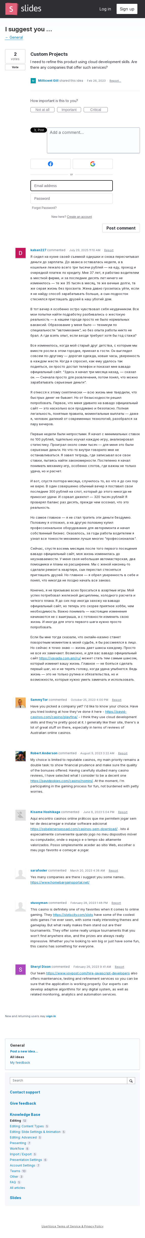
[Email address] (71, 185)
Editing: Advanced (23, 1137)
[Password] (71, 198)
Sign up (127, 8)
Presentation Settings (26, 1160)
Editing (15, 1120)
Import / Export (21, 1154)
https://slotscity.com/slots (73, 915)
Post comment (121, 228)
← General (14, 37)
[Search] (131, 1080)
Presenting (18, 1143)
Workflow (17, 1148)
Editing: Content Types (27, 1126)
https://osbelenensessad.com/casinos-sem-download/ (74, 829)
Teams (15, 1171)
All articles (17, 1188)
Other (14, 1176)
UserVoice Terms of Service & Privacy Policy (72, 1226)
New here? (71, 217)
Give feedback (23, 1103)
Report (109, 250)
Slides (15, 1198)
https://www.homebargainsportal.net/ (59, 882)
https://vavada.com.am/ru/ (60, 658)
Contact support (25, 1092)
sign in (51, 1016)
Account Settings (22, 1165)
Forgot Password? (44, 208)
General (17, 1045)
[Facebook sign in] (50, 164)
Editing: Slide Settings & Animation (35, 1132)
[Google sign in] (93, 164)
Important (71, 110)
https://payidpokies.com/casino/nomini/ (61, 781)
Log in (105, 8)
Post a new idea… (24, 1051)
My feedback (20, 1062)
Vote (15, 67)
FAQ (13, 1182)
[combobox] (69, 1081)
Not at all (45, 110)
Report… (115, 80)
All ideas (17, 1057)
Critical (99, 110)
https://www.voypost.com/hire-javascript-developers (88, 973)
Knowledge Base (25, 1114)
